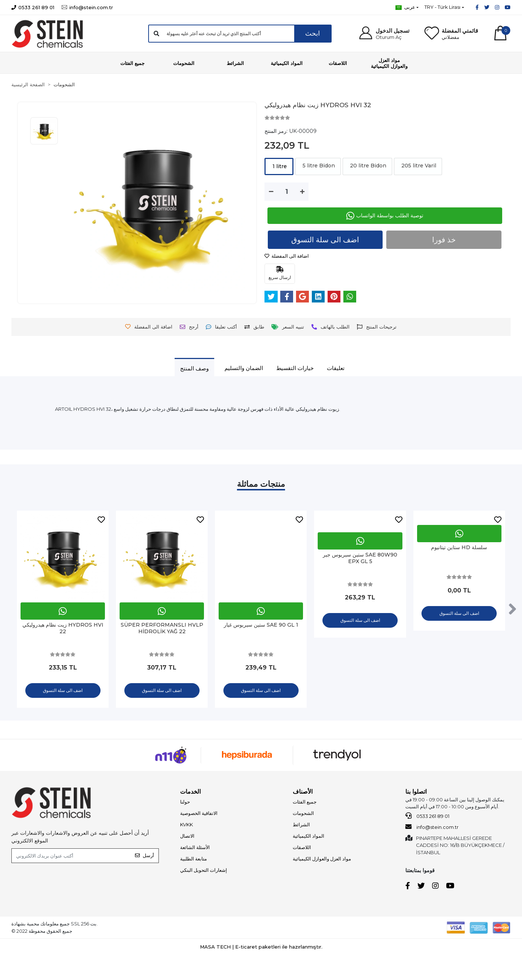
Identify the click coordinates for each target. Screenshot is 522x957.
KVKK (186, 826)
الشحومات (303, 815)
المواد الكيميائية (308, 838)
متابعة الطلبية (193, 860)
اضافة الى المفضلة (286, 256)
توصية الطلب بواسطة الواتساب (384, 215)
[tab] (194, 368)
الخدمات (190, 793)
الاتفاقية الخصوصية (199, 815)
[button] (383, 33)
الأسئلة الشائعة (195, 849)
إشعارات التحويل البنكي (203, 872)
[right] (512, 610)
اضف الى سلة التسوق (326, 240)
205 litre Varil (418, 165)
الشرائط (301, 826)
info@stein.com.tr (432, 829)
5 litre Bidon (318, 165)
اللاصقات (302, 849)
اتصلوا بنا (416, 793)
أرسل (144, 857)
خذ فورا (444, 240)
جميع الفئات (305, 803)
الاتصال (187, 838)
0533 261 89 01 (427, 817)
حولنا (185, 803)
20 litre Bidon (367, 165)
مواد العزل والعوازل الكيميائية (322, 860)
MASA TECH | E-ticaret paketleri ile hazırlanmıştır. (261, 948)
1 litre (279, 166)
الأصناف (303, 793)
